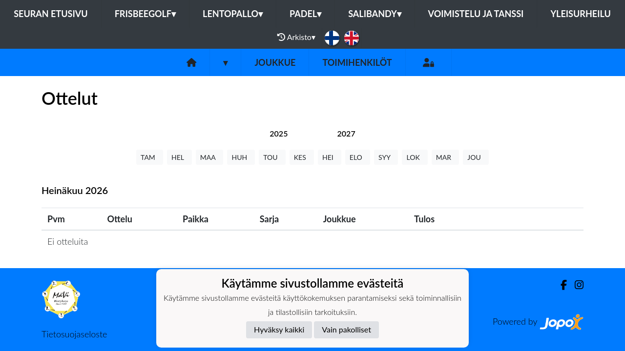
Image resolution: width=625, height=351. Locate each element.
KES (302, 157)
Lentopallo (233, 13)
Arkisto (296, 37)
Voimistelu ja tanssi (476, 13)
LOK (414, 157)
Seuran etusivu (51, 13)
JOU (475, 157)
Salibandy (374, 13)
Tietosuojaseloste (74, 334)
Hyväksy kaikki (279, 329)
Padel (305, 13)
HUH (240, 157)
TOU (272, 157)
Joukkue (274, 62)
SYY (386, 157)
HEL (179, 157)
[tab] (278, 133)
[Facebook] (560, 285)
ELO (358, 157)
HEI (329, 157)
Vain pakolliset (346, 329)
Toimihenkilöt (357, 62)
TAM (150, 157)
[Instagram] (575, 285)
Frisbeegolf (145, 13)
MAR (445, 157)
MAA (209, 157)
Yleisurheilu (580, 13)
